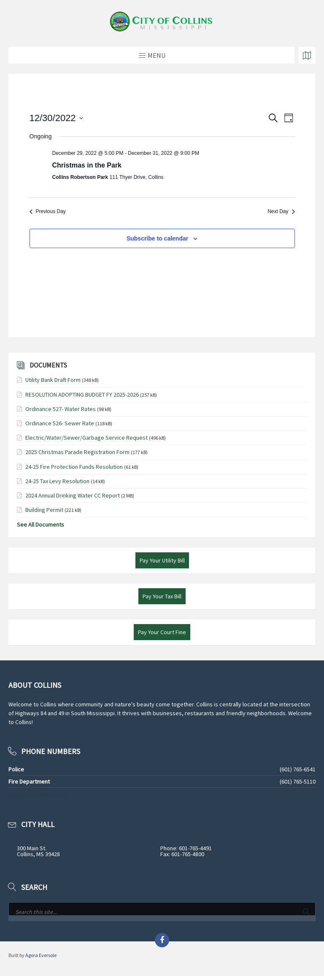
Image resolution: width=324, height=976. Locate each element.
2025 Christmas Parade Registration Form (77, 452)
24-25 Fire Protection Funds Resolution (74, 466)
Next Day (280, 211)
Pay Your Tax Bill (162, 596)
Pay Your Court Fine (162, 632)
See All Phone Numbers (37, 795)
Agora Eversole (41, 955)
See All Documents (40, 524)
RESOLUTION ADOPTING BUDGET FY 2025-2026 (82, 394)
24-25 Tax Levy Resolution (57, 481)
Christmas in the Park (87, 165)
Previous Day (48, 211)
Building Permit (44, 510)
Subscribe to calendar (157, 238)
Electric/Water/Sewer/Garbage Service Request (86, 437)
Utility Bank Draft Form (53, 380)
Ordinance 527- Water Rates (60, 409)
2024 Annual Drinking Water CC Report (72, 495)
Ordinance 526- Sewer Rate (59, 423)
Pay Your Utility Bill (162, 560)
